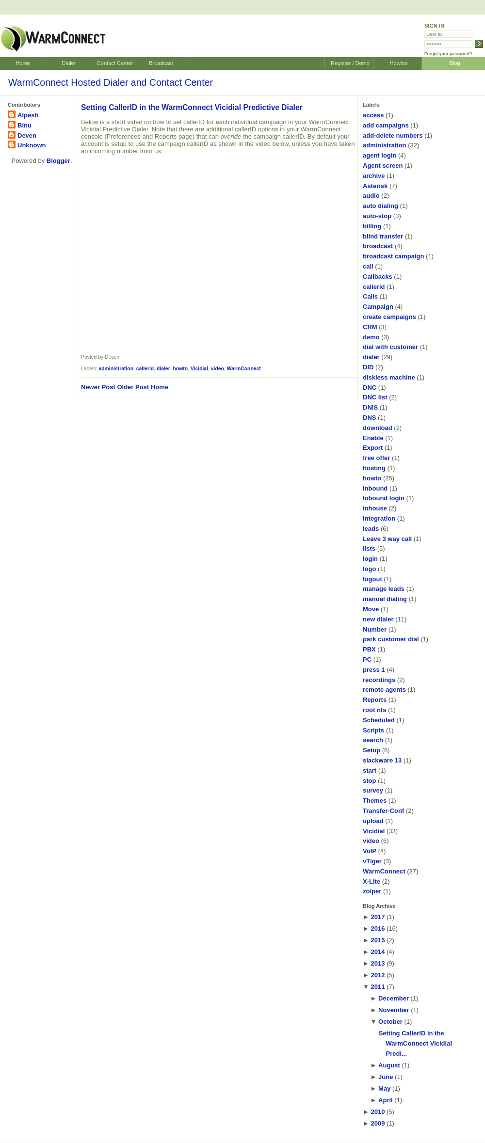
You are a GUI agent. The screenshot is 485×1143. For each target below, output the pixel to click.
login (370, 558)
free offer (376, 457)
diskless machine (389, 377)
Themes (375, 800)
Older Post (133, 387)
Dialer (69, 63)
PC (367, 659)
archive (374, 175)
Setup (371, 750)
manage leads (383, 588)
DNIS (370, 407)
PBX (369, 649)
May (384, 1088)
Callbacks (377, 276)
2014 (378, 951)
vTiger (372, 861)
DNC (369, 387)
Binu (24, 125)
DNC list (375, 397)
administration (115, 368)
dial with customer (390, 346)
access (373, 115)
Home (23, 63)
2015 (378, 940)
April (385, 1100)
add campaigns (386, 125)
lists (369, 548)
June (385, 1076)
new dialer (378, 619)
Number (375, 629)
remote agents (384, 689)
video (217, 368)
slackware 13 (382, 760)
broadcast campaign (393, 256)
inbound (375, 488)
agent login (379, 155)
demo (371, 337)
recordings (379, 679)
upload (373, 821)
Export (373, 447)
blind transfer (383, 236)
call (368, 266)
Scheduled (379, 720)
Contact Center (115, 63)
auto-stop (377, 216)
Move (371, 609)
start (369, 770)
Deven (26, 135)
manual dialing (385, 599)
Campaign (378, 306)
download (377, 427)
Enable (373, 438)
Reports (375, 699)
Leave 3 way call (387, 538)
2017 (378, 917)
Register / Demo (350, 63)
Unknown (31, 145)
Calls (370, 296)
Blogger (58, 160)
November (393, 1010)
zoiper (372, 891)
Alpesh (27, 115)
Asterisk (375, 186)
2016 (378, 928)
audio (371, 195)
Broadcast (161, 63)
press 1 (374, 669)
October (390, 1021)
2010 (378, 1111)
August (389, 1065)
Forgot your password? (448, 53)
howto (180, 368)
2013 (378, 963)
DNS (369, 417)
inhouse (375, 508)
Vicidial (199, 368)
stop (369, 780)
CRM (370, 327)
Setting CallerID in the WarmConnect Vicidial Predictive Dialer (192, 107)
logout (372, 579)
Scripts (373, 730)
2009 (378, 1123)
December (393, 998)
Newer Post (98, 387)
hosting (374, 468)
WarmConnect (244, 368)
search (373, 740)
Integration (379, 518)
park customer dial (391, 639)
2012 (378, 975)
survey (373, 790)
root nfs (374, 710)
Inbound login (383, 498)
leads (371, 528)
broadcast (378, 246)
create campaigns (389, 316)
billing (372, 226)
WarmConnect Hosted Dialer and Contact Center (110, 82)
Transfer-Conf (383, 810)
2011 (378, 986)
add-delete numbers (393, 135)
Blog (454, 63)
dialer (163, 368)
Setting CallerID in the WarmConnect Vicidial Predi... (415, 1043)
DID (368, 367)
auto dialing (380, 205)
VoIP (369, 851)
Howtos (399, 63)
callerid (145, 368)
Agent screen (383, 165)
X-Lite (371, 881)
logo (369, 568)
